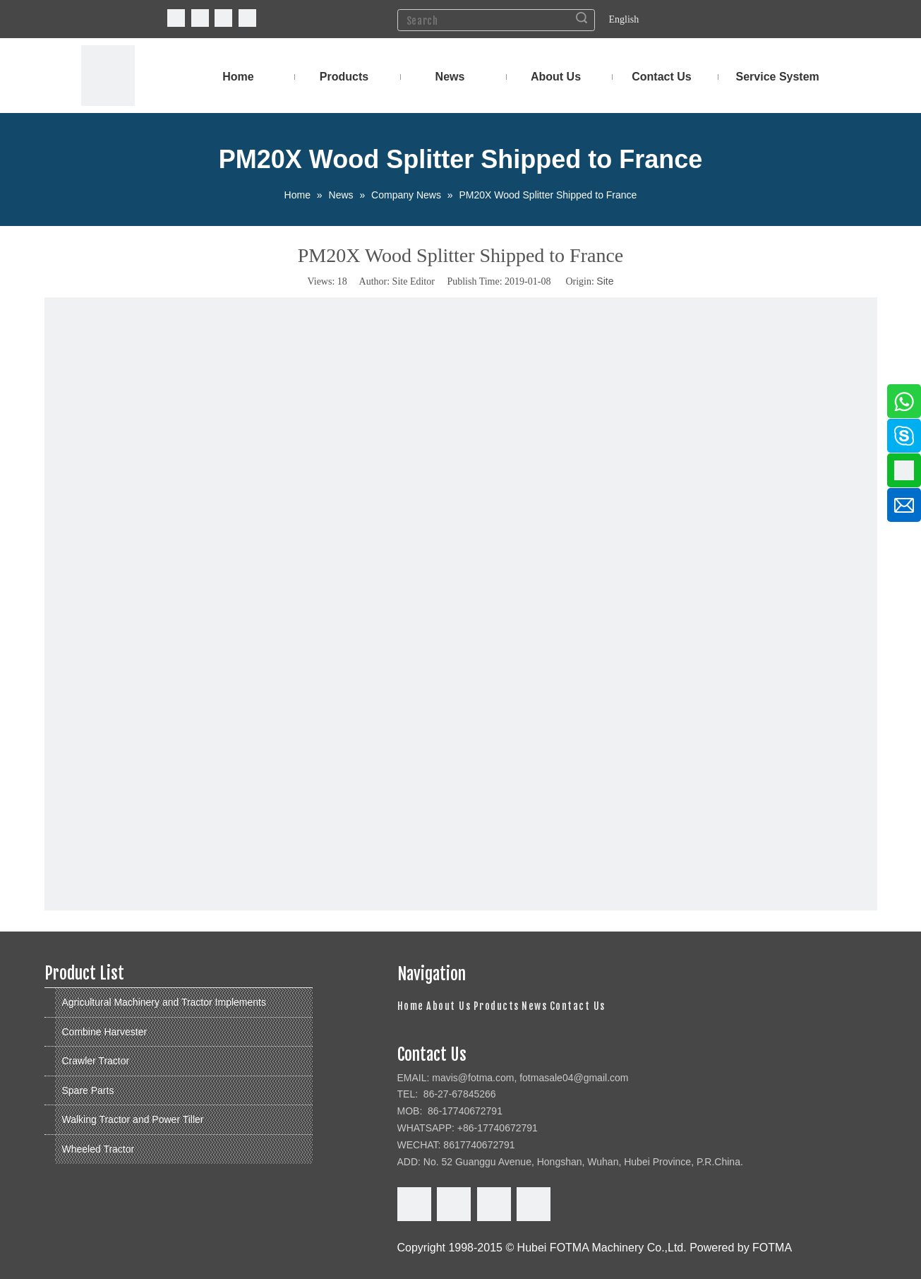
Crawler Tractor (96, 1060)
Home (410, 1006)
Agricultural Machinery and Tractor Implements (164, 1002)
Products (496, 1006)
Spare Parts (88, 1090)
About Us (448, 1006)
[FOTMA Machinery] (108, 75)
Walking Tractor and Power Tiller (133, 1119)
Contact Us (578, 1006)
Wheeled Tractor (98, 1149)
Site (604, 281)
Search (581, 17)
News (534, 1006)
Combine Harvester (105, 1031)
